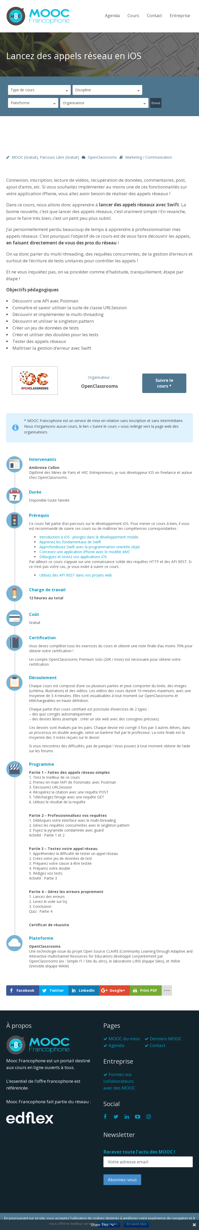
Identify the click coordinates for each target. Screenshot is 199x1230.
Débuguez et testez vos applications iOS (73, 556)
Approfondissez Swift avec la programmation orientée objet (89, 546)
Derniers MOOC (166, 1039)
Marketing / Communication (148, 157)
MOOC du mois (124, 1039)
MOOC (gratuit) (25, 157)
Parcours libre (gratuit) (59, 157)
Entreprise (180, 15)
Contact (154, 15)
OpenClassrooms (102, 157)
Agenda (112, 15)
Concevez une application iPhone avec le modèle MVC (84, 551)
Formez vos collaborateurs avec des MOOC (119, 1081)
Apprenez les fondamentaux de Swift (70, 541)
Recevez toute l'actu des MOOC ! (139, 1152)
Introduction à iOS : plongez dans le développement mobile (88, 537)
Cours (133, 15)
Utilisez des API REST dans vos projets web (75, 575)
